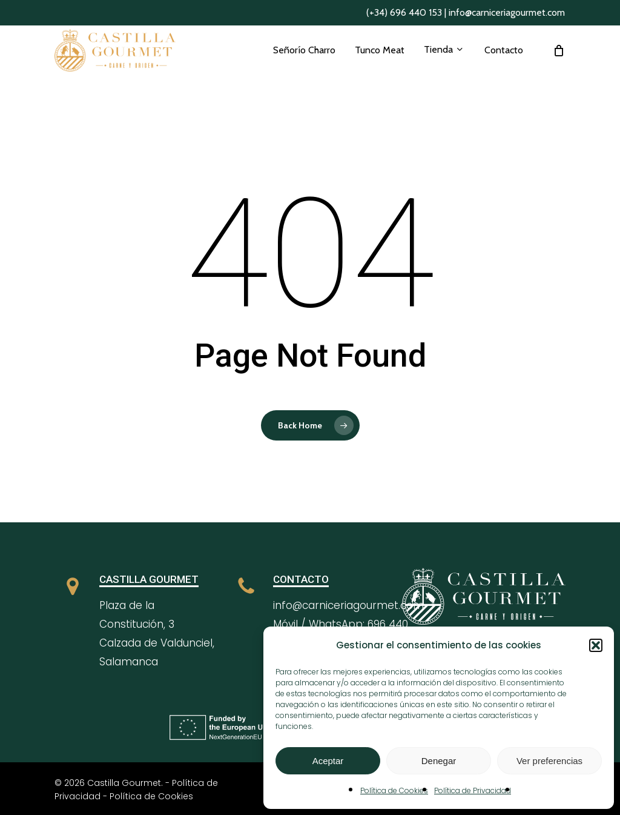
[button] (596, 645)
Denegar (439, 761)
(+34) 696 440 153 (404, 12)
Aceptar (328, 761)
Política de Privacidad (472, 790)
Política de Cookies (394, 790)
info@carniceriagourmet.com (507, 12)
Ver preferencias (549, 761)
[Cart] (559, 65)
